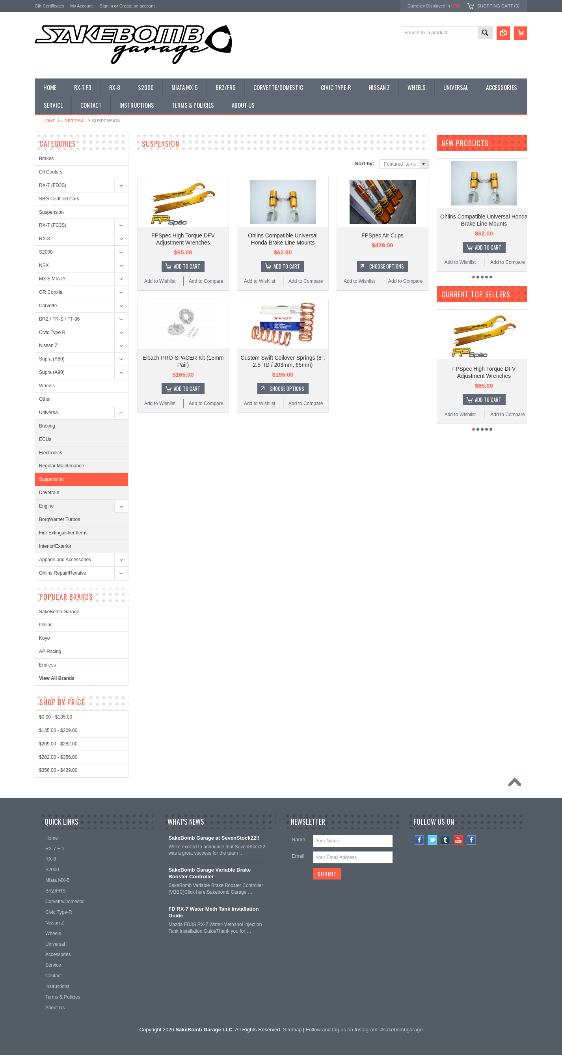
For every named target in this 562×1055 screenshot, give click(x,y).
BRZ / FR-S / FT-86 (59, 319)
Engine (46, 506)
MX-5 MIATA (52, 279)
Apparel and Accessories (65, 559)
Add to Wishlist (159, 281)
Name (298, 839)
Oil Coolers (50, 172)
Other (45, 399)
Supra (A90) (52, 372)
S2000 (46, 252)
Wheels (47, 385)
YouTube (458, 840)
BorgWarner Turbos (59, 519)
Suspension (51, 212)
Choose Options (386, 266)
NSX (44, 265)
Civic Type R (52, 332)
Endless (47, 665)
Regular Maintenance (61, 466)
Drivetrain (49, 492)
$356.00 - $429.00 (58, 770)
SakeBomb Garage (59, 611)
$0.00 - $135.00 (55, 717)
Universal (73, 120)
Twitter (432, 840)
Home (49, 120)
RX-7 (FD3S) (52, 185)
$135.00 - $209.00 (58, 730)
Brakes (46, 158)
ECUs (45, 439)
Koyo (44, 638)
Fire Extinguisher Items (63, 533)
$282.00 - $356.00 (58, 757)
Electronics (50, 453)
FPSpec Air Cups (382, 235)
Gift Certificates (49, 6)
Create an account (137, 6)
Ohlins (45, 624)
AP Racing (50, 651)
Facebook (419, 840)
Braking (47, 426)
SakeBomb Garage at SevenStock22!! (213, 838)
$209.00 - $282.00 (58, 744)
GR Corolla (50, 292)
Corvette (48, 305)
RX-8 (44, 238)
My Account (81, 6)
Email (298, 856)
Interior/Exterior (55, 546)
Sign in (106, 6)
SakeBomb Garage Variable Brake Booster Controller (209, 873)
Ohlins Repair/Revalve (62, 573)
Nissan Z (48, 345)
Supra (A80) (52, 359)
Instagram (471, 840)
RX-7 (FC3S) (52, 225)
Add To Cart (187, 266)
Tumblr (445, 840)
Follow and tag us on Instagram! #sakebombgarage (364, 1030)
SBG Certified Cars (59, 199)
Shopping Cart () (498, 6)
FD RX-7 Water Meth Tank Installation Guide (213, 912)
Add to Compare (206, 281)
